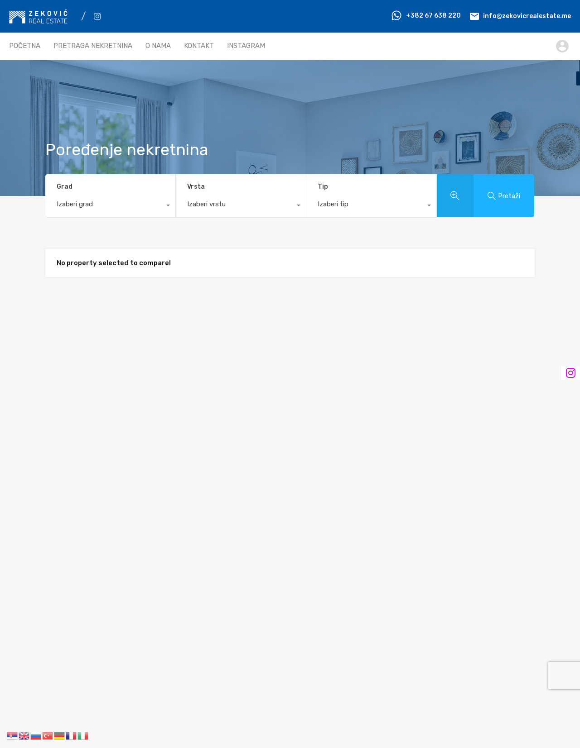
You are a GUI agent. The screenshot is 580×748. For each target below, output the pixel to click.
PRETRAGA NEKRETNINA (92, 46)
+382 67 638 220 (433, 15)
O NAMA (158, 46)
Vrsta (196, 187)
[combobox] (110, 206)
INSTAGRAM (246, 46)
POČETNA (24, 46)
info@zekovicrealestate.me (527, 15)
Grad (64, 187)
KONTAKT (199, 46)
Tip (323, 187)
